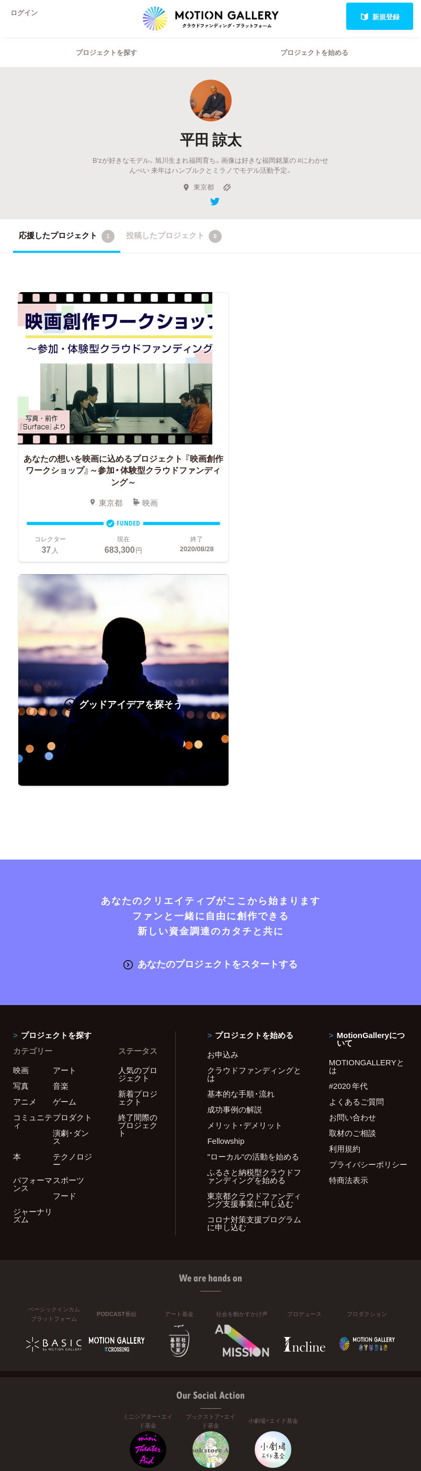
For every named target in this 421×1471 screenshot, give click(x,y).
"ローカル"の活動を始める (253, 932)
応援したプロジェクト (67, 250)
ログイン (28, 16)
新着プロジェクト (137, 873)
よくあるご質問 (356, 877)
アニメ (25, 877)
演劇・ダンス (71, 912)
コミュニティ (32, 896)
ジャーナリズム (32, 990)
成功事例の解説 (234, 884)
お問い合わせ (352, 892)
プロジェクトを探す (106, 66)
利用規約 (344, 924)
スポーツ (68, 955)
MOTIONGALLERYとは (366, 841)
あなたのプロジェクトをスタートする (210, 739)
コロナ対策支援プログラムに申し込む (254, 998)
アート (64, 845)
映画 (21, 845)
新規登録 (380, 16)
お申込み (222, 829)
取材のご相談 (352, 908)
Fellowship (225, 916)
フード (64, 971)
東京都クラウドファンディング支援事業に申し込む (254, 975)
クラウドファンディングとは (254, 849)
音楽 (61, 861)
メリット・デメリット (244, 900)
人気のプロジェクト (137, 849)
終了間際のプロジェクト (137, 900)
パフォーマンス (32, 959)
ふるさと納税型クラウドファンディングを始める (254, 951)
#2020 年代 (348, 861)
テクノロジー (72, 935)
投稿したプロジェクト (174, 250)
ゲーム (64, 877)
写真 (21, 861)
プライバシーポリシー (368, 939)
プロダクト (72, 892)
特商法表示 (348, 955)
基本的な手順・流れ (241, 869)
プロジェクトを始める (314, 66)
